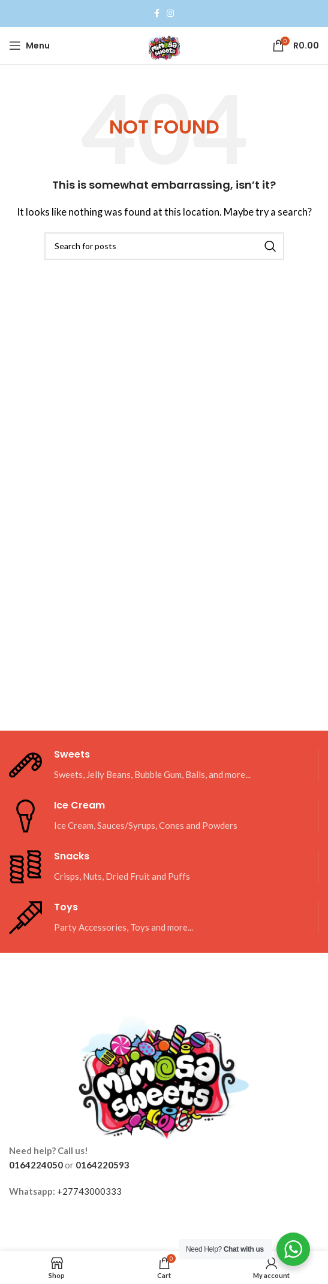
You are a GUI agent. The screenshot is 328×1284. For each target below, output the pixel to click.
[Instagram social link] (170, 13)
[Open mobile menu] (29, 45)
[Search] (164, 246)
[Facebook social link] (157, 13)
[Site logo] (164, 44)
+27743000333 (89, 1191)
